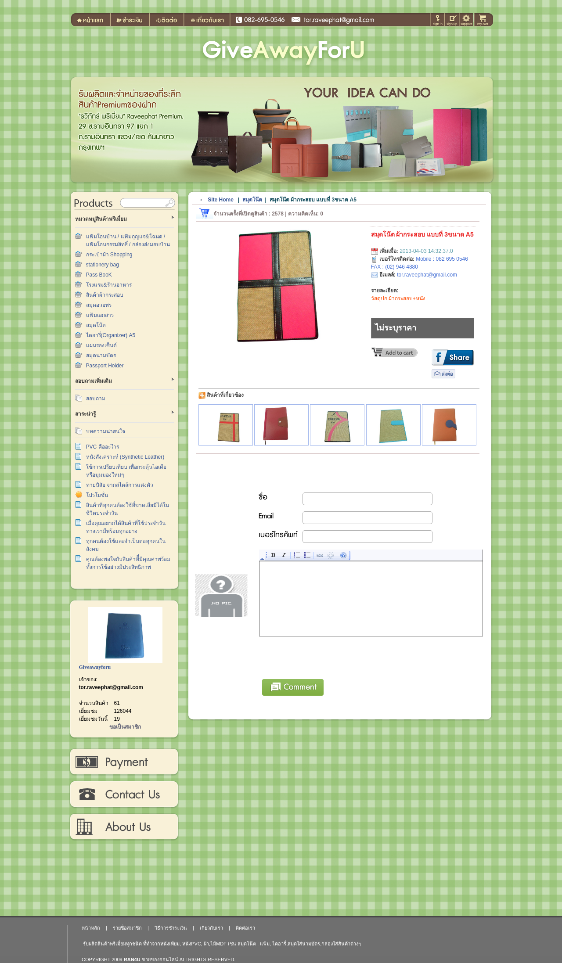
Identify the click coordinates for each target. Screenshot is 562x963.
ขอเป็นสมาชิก (125, 727)
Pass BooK (99, 275)
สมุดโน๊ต (96, 325)
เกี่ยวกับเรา (123, 827)
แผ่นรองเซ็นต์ (101, 345)
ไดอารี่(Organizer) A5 (111, 335)
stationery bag (102, 265)
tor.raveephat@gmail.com (111, 687)
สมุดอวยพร (99, 305)
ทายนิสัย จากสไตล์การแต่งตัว (119, 485)
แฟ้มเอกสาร (100, 315)
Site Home (221, 200)
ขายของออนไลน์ (160, 959)
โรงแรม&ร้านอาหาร (109, 285)
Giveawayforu (95, 667)
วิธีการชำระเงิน (123, 762)
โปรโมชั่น (97, 495)
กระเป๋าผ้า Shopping (109, 255)
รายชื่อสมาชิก (127, 928)
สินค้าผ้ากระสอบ (104, 295)
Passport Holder (105, 366)
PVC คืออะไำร (102, 447)
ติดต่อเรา (123, 794)
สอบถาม (95, 398)
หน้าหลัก (91, 928)
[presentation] (326, 656)
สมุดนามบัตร (101, 355)
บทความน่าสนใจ (105, 431)
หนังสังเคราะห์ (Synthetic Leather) (125, 457)
